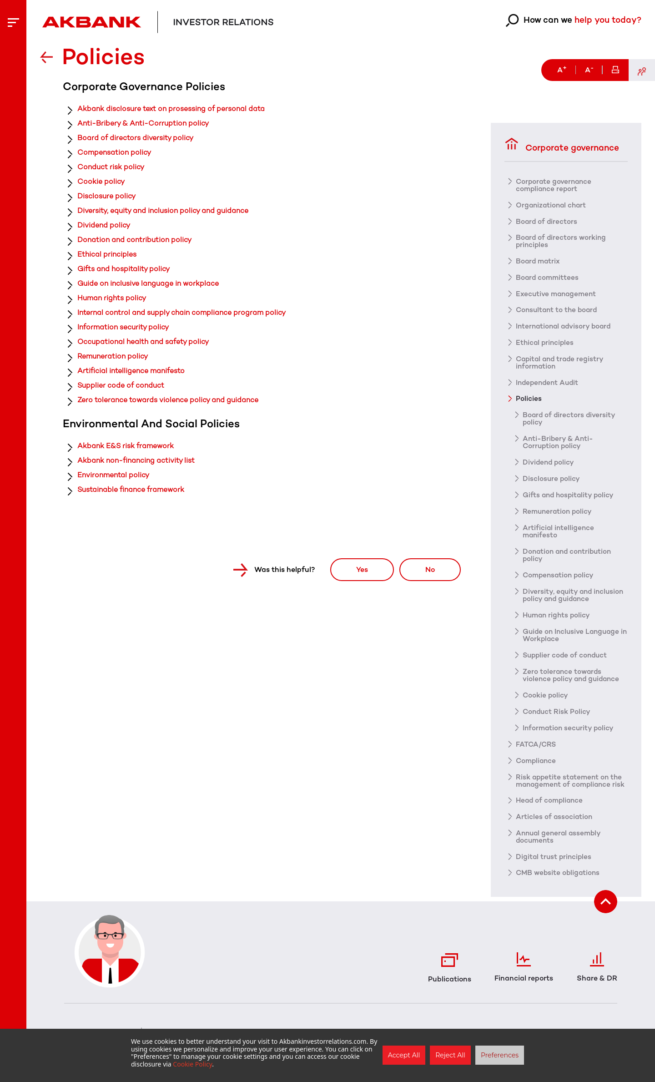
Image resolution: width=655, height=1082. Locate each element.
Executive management (557, 294)
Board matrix (539, 261)
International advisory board (565, 327)
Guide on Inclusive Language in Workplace (573, 636)
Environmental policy (113, 474)
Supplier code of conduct (121, 385)
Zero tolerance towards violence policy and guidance (167, 399)
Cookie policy (101, 181)
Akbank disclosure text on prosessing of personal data (171, 108)
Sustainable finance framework (131, 489)
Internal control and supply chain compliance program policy (181, 312)
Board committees (548, 277)
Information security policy (123, 327)
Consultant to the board (558, 310)
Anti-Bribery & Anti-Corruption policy (143, 123)
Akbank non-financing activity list (136, 460)
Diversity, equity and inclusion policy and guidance (162, 210)
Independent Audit (549, 383)
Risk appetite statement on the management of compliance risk (570, 785)
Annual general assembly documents (560, 845)
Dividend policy (103, 225)
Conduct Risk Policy (557, 712)
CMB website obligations (559, 882)
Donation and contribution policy (134, 239)
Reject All (450, 1055)
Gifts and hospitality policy (123, 268)
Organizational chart (552, 205)
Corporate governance (564, 144)
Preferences (500, 1055)
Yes (354, 569)
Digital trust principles (555, 865)
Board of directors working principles (562, 241)
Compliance (537, 762)
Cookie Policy (192, 1064)
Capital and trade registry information (562, 363)
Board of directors (547, 221)
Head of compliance (551, 809)
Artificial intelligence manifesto (131, 370)
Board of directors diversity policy (135, 137)
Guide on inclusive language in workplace (148, 283)
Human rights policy (111, 297)
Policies (529, 399)
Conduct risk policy (110, 166)
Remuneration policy (112, 356)
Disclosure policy (106, 196)
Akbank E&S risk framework (125, 445)
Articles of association (555, 825)
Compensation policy (114, 152)
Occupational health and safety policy (143, 341)
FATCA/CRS (536, 745)
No (428, 569)
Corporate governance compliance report (555, 184)
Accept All (404, 1055)
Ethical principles (106, 254)
